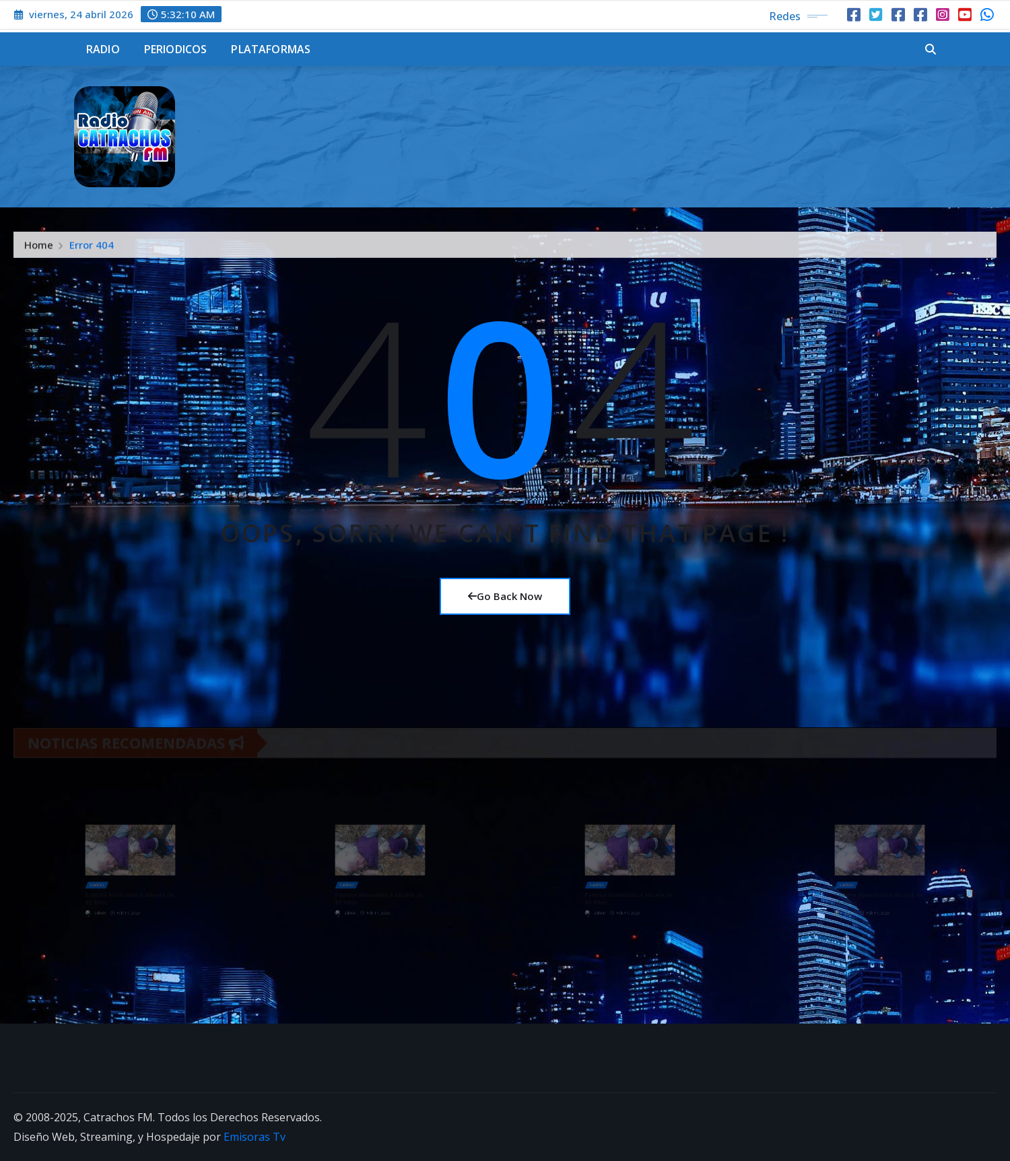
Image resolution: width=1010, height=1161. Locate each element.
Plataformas (270, 49)
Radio (103, 49)
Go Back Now (505, 596)
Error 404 (91, 249)
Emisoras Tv (254, 1136)
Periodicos (175, 49)
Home (38, 249)
